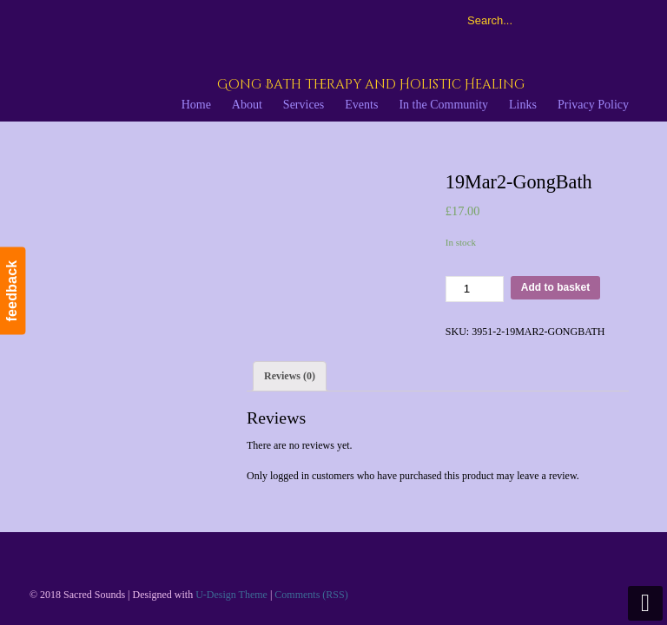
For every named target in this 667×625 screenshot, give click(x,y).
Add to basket (555, 287)
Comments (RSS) (310, 595)
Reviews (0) (289, 376)
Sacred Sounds (229, 60)
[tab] (290, 376)
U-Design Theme (231, 595)
